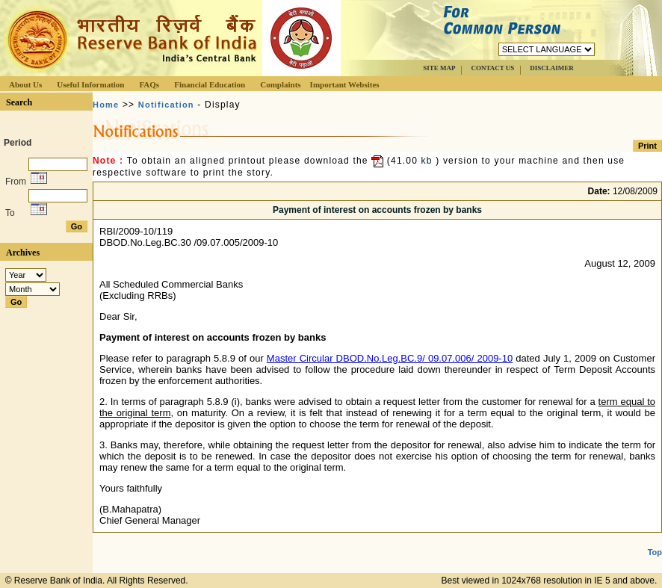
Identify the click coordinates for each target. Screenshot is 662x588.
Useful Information (90, 84)
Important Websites (345, 84)
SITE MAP (439, 68)
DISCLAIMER (552, 68)
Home (106, 104)
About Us (25, 84)
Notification (166, 104)
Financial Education (209, 84)
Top (655, 552)
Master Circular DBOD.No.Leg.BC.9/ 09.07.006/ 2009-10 (390, 358)
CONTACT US (492, 68)
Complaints (280, 84)
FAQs (149, 84)
